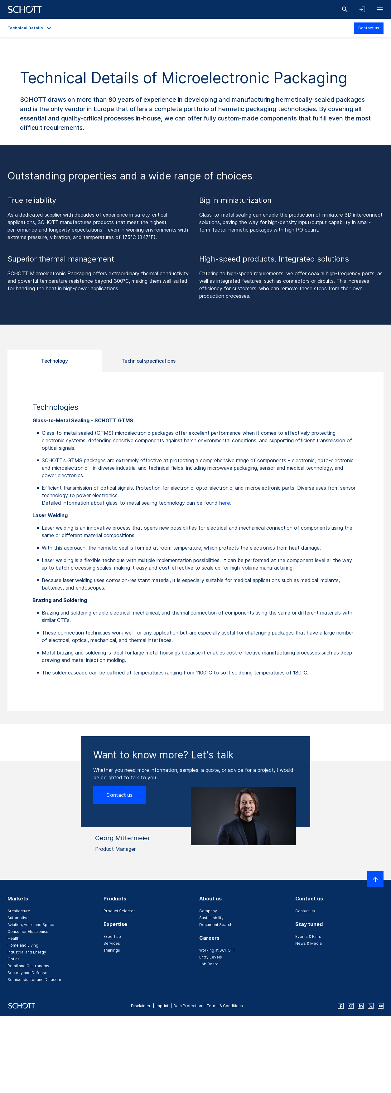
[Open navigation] (380, 9)
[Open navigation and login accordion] (362, 9)
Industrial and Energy (26, 952)
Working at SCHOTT (217, 950)
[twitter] (371, 1006)
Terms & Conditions (225, 1005)
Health (13, 938)
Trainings (112, 950)
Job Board (209, 964)
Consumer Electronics (27, 931)
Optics (13, 959)
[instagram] (351, 1006)
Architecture (18, 911)
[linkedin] (361, 1006)
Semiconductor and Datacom (34, 979)
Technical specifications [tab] (149, 361)
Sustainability (211, 917)
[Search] (345, 9)
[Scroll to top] (375, 879)
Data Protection (187, 1005)
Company (208, 911)
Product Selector (119, 911)
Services (112, 943)
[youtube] (381, 1006)
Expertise (112, 936)
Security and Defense (27, 972)
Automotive (18, 917)
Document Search (215, 924)
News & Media (308, 943)
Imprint (162, 1005)
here (224, 503)
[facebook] (341, 1006)
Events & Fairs (308, 936)
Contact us (368, 28)
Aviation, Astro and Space (30, 924)
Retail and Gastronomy (28, 965)
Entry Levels (210, 957)
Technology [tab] (54, 361)
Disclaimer (141, 1005)
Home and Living (22, 945)
